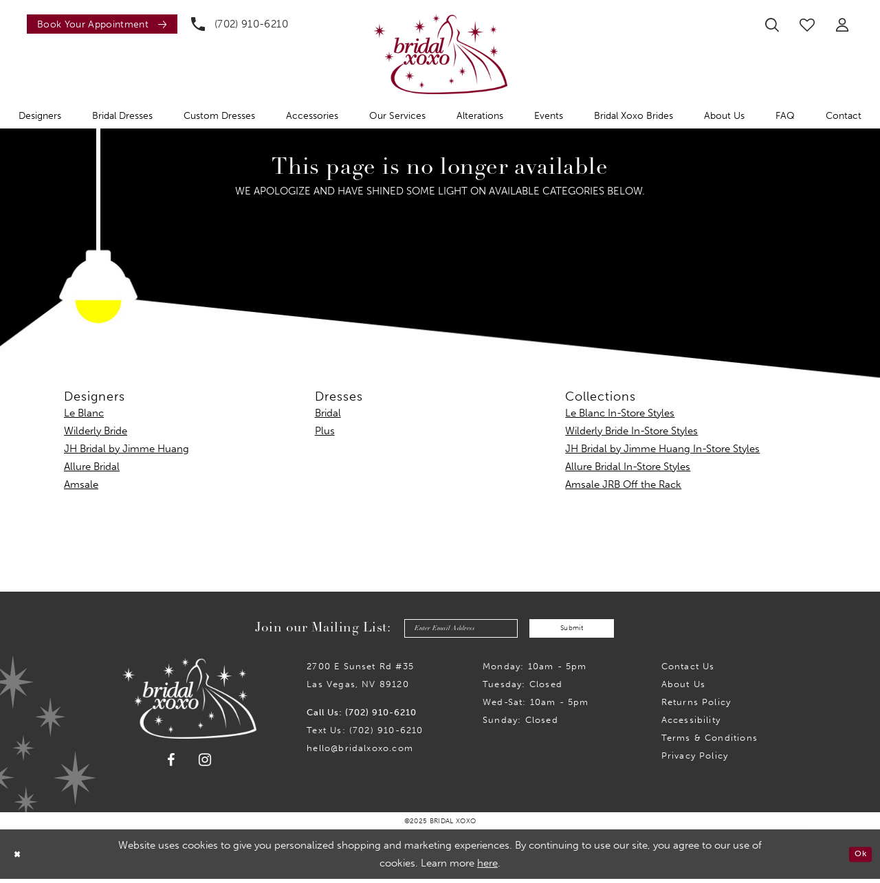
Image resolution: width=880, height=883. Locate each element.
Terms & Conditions (709, 742)
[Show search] (772, 24)
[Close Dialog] (20, 858)
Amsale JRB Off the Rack (623, 484)
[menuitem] (98, 24)
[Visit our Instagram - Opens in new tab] (205, 764)
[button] (842, 24)
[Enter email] (449, 630)
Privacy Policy (695, 760)
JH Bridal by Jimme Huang (126, 449)
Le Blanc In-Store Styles (619, 413)
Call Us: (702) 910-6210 (362, 716)
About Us (683, 688)
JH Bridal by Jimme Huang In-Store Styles (662, 449)
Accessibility (690, 724)
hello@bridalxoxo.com (360, 752)
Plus (325, 431)
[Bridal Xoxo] (440, 54)
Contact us (688, 670)
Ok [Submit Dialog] (857, 858)
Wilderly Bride (95, 431)
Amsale (81, 484)
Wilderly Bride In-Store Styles (631, 431)
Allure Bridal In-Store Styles (627, 466)
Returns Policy (696, 706)
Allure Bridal (92, 466)
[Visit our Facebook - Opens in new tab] (171, 764)
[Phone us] (239, 24)
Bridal (328, 413)
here (487, 867)
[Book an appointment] (102, 24)
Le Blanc (84, 413)
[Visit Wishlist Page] (807, 25)
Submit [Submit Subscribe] (584, 630)
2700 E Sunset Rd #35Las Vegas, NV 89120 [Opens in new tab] (360, 679)
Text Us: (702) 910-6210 (365, 734)
